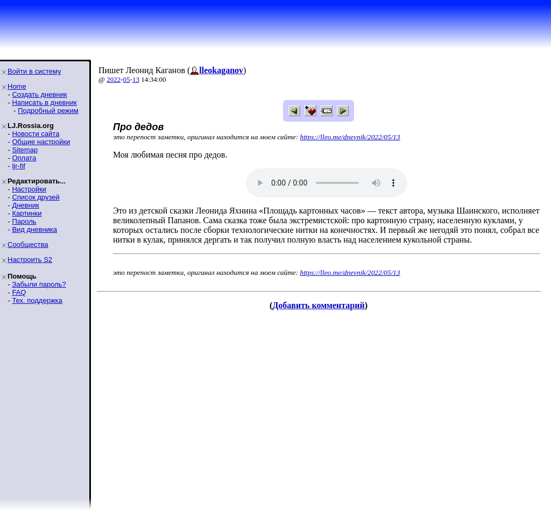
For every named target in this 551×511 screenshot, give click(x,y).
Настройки (29, 189)
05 (126, 79)
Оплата (24, 158)
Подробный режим (48, 111)
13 (135, 79)
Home (17, 86)
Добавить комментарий (318, 305)
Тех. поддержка (37, 300)
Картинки (26, 213)
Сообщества (28, 244)
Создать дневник (39, 94)
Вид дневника (34, 229)
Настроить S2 (30, 260)
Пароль (24, 221)
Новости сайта (35, 134)
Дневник (25, 205)
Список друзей (35, 197)
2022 (114, 79)
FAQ (19, 292)
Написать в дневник (44, 102)
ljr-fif (18, 166)
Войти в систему (34, 71)
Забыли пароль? (39, 284)
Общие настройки (41, 142)
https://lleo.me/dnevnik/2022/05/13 (350, 137)
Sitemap (25, 150)
